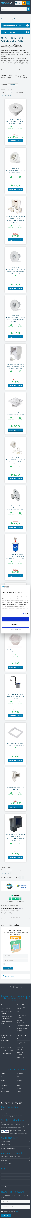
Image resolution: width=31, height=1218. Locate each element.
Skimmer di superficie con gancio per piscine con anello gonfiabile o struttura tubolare (15, 556)
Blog (3, 1168)
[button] (20, 3)
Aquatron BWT (5, 1091)
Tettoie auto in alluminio (21, 1048)
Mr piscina (20, 1074)
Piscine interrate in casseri (6, 1022)
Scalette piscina (6, 1047)
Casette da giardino (22, 1039)
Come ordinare (15, 1142)
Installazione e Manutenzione (8, 1178)
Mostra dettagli (21, 614)
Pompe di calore (6, 1053)
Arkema (19, 1088)
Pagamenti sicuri (9, 1107)
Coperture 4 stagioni (23, 1025)
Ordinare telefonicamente (15, 1148)
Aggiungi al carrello (15, 141)
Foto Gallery (4, 1187)
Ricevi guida (7, 968)
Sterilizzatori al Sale (7, 1050)
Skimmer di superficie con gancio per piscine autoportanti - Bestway (15, 696)
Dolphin (3, 1077)
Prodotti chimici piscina (21, 1016)
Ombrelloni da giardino (21, 1043)
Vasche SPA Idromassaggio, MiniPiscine (21, 1006)
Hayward (3, 1088)
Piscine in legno (5, 1008)
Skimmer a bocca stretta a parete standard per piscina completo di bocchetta (15, 366)
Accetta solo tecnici (15, 629)
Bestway (19, 1091)
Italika (3, 1080)
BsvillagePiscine (9, 976)
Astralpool (4, 1085)
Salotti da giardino (22, 1035)
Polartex (19, 1077)
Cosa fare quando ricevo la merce (15, 1157)
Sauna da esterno (22, 1057)
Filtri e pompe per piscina (6, 1036)
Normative (3, 1181)
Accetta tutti (15, 619)
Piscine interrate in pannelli (6, 1012)
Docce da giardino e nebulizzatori (23, 1029)
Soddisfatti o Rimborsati (13, 1120)
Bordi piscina (5, 1040)
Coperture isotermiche (20, 1021)
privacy (19, 964)
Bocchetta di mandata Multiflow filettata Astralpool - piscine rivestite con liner (15, 121)
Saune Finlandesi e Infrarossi (22, 1053)
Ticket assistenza (15, 1164)
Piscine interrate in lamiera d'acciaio (6, 1017)
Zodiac (3, 1074)
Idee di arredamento (6, 1184)
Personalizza (15, 624)
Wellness (3, 1175)
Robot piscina (21, 1012)
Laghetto (19, 1080)
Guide (2, 1172)
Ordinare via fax (15, 1145)
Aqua (18, 1085)
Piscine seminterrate (7, 1027)
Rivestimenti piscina (7, 1044)
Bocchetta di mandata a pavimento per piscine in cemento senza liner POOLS (15, 508)
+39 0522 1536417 (11, 1103)
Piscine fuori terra (6, 1005)
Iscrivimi (6, 1215)
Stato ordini (15, 1160)
